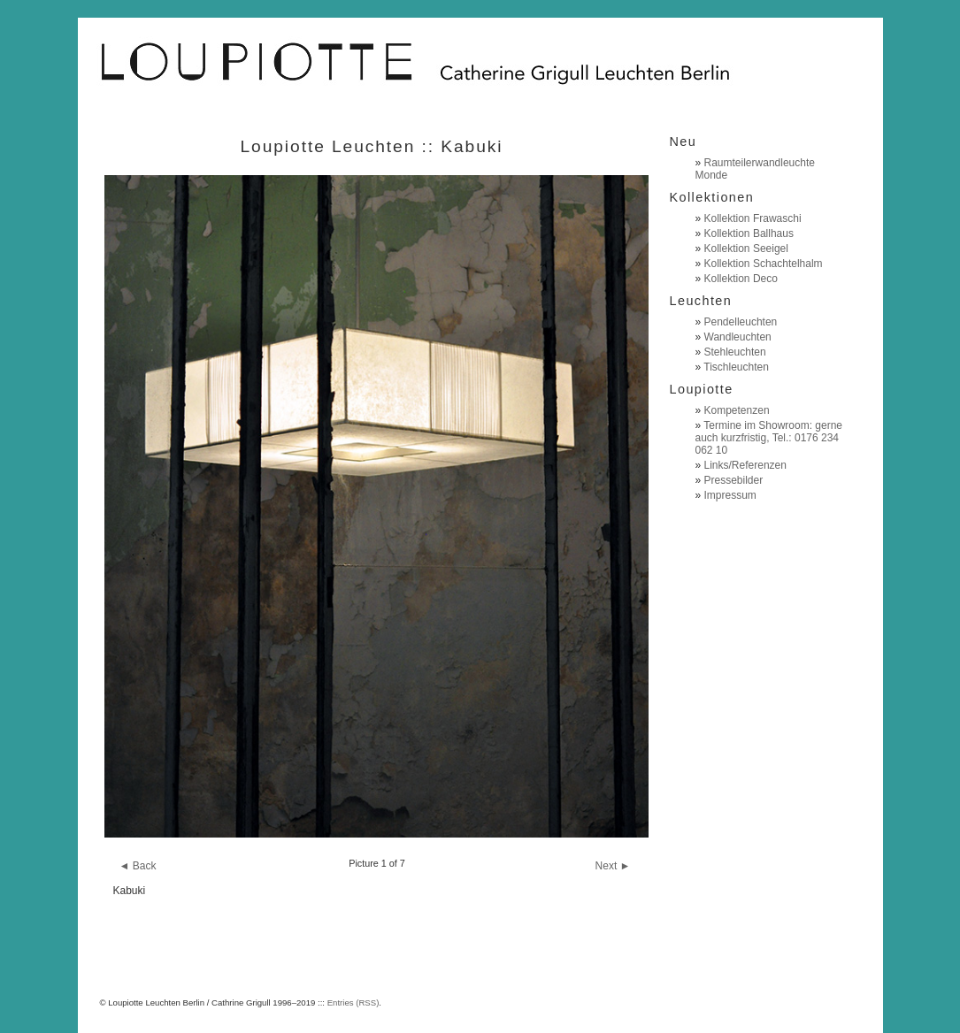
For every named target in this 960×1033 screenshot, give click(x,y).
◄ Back (138, 866)
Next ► (613, 866)
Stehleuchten (735, 352)
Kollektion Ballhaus (749, 233)
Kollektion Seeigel (746, 248)
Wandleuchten (738, 337)
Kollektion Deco (741, 278)
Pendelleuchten (741, 322)
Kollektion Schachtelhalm (763, 263)
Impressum (730, 495)
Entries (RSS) (353, 1002)
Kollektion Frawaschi (753, 218)
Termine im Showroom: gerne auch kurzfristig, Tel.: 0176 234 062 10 (769, 437)
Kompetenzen (737, 410)
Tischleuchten (736, 367)
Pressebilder (734, 480)
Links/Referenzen (745, 465)
